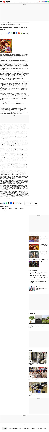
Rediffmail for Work (12, 425)
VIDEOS (30, 350)
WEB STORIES (32, 313)
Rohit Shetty (22, 208)
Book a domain (19, 425)
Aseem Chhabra (2, 33)
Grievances (45, 428)
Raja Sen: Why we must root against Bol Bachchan (44, 238)
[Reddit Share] (18, 33)
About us (37, 428)
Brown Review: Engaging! (35, 279)
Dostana (10, 208)
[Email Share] (9, 33)
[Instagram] (44, 1)
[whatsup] (48, 1)
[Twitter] (42, 1)
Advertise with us (17, 428)
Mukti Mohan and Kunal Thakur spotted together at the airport (36, 395)
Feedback (33, 428)
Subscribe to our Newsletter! (29, 202)
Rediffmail (24, 425)
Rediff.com (12, 428)
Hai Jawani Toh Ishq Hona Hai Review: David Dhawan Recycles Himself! (38, 273)
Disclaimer (22, 428)
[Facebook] (46, 1)
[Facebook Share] (16, 33)
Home (1, 24)
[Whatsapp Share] (11, 33)
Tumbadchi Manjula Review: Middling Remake (39, 277)
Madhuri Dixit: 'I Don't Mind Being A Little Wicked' (39, 275)
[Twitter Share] (14, 33)
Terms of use (41, 428)
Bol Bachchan (4, 208)
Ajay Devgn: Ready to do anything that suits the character (44, 253)
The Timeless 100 (37, 425)
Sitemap (30, 428)
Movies (4, 24)
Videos (32, 425)
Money (28, 425)
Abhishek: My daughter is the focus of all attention (38, 259)
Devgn (16, 208)
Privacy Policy (26, 428)
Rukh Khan (3, 210)
